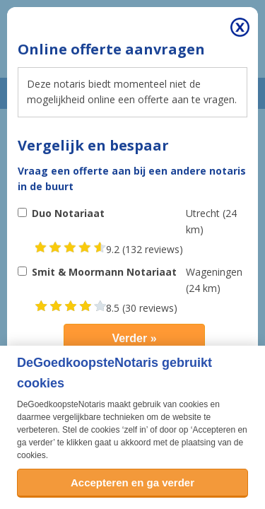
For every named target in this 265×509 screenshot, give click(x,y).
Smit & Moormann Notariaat (104, 272)
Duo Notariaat (68, 213)
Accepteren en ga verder (132, 482)
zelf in (135, 430)
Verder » (134, 338)
